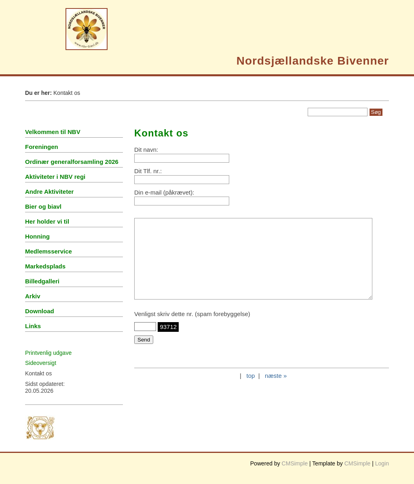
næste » (276, 375)
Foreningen (41, 146)
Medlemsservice (48, 251)
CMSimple (295, 463)
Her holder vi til (47, 221)
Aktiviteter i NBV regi (55, 176)
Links (33, 326)
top (250, 375)
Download (39, 311)
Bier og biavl (43, 206)
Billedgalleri (42, 281)
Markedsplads (45, 266)
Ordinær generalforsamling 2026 (71, 161)
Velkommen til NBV (52, 131)
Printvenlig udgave (48, 353)
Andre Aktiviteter (49, 191)
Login (382, 463)
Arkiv (32, 296)
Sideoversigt (40, 363)
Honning (37, 236)
